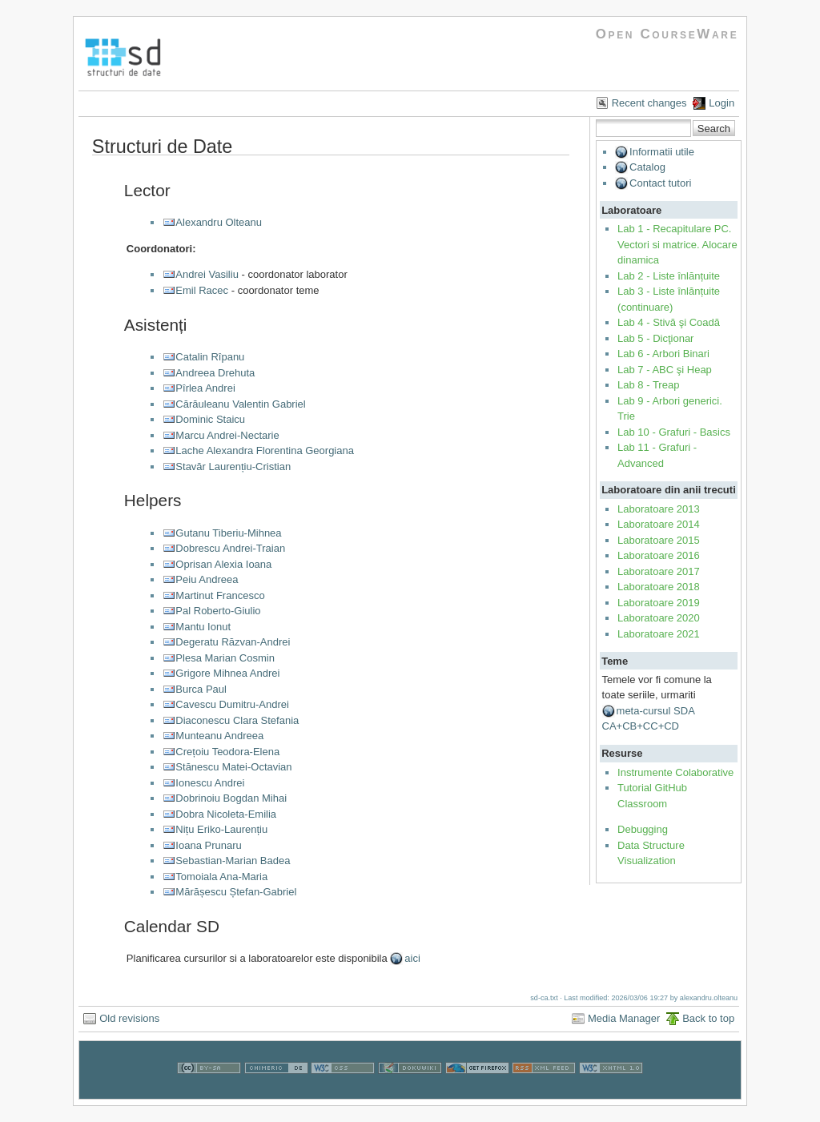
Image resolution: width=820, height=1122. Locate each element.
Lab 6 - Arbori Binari (663, 354)
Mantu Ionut (203, 627)
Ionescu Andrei (209, 783)
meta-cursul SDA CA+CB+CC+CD (648, 719)
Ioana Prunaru (208, 845)
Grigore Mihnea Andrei (227, 673)
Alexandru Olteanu (218, 222)
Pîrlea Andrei (205, 388)
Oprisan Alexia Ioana (223, 564)
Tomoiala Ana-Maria (221, 877)
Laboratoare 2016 (658, 555)
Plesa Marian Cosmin (225, 658)
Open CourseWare (667, 34)
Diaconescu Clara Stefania (237, 720)
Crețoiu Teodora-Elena (227, 752)
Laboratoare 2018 (658, 587)
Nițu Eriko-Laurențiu (221, 829)
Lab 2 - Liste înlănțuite (668, 276)
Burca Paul (201, 689)
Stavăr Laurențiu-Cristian (233, 466)
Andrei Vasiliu (207, 274)
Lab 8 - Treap (648, 385)
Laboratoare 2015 (658, 540)
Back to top (708, 1018)
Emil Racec (201, 290)
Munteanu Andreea (219, 736)
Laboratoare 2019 (658, 603)
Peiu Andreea (206, 579)
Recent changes (649, 103)
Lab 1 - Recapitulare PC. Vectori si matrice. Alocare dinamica (677, 244)
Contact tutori (660, 183)
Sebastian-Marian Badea (232, 861)
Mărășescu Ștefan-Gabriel (235, 892)
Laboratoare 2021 (658, 634)
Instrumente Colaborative (675, 772)
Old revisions (129, 1018)
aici (412, 958)
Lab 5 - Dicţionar (655, 338)
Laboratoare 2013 (658, 509)
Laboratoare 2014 (658, 524)
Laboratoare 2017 (658, 571)
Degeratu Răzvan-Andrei (232, 642)
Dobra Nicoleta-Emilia (225, 814)
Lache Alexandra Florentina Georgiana (264, 450)
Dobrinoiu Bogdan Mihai (231, 798)
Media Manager (624, 1018)
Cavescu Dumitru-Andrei (232, 704)
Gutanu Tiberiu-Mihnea (228, 533)
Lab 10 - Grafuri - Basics (673, 432)
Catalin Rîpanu (209, 357)
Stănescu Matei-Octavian (233, 767)
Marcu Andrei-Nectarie (227, 435)
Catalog (647, 167)
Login (721, 103)
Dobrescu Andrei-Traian (230, 548)
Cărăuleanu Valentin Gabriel (240, 404)
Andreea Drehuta (215, 373)
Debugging (642, 829)
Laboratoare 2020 (658, 618)
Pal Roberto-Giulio (217, 611)
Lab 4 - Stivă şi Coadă (668, 322)
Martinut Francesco (219, 595)
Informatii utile (661, 152)
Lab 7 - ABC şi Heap (664, 370)
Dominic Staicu (210, 419)
